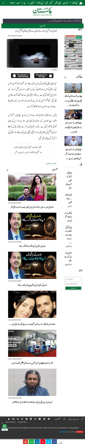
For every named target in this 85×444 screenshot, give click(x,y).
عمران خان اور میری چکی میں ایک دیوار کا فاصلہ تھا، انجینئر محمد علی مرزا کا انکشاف (32, 402)
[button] (3, 3)
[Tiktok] (21, 419)
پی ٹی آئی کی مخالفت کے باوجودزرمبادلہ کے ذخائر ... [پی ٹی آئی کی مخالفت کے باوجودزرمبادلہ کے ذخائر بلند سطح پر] (68, 234)
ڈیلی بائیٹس (57, 2)
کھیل (51, 2)
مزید (7, 169)
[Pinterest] (25, 419)
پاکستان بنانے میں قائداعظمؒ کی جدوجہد (68, 216)
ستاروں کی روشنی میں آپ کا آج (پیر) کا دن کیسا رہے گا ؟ (32, 285)
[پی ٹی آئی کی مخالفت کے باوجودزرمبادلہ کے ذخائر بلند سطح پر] (77, 230)
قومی (46, 2)
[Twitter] (43, 419)
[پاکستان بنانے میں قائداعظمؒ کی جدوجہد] (77, 216)
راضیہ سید (70, 206)
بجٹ (18, 2)
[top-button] (2, 423)
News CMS (70, 432)
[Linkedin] (30, 419)
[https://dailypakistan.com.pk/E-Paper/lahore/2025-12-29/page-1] (73, 52)
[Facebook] (47, 419)
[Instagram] (34, 419)
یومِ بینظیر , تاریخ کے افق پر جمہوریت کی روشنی (69, 180)
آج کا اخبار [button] (74, 2)
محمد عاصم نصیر (69, 246)
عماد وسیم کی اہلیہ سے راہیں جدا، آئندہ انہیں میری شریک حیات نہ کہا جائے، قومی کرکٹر (32, 207)
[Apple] (8, 419)
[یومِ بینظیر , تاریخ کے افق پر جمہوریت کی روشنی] (77, 176)
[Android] (12, 419)
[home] (81, 3)
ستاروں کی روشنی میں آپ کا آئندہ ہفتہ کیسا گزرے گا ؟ (32, 246)
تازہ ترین (65, 2)
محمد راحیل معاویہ (68, 264)
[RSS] (17, 419)
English (12, 3)
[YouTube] (38, 419)
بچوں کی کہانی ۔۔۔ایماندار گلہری (68, 198)
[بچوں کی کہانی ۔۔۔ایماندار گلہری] (77, 198)
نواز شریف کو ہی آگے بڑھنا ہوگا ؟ (68, 257)
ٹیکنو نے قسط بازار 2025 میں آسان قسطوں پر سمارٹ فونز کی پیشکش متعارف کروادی (32, 363)
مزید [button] (23, 2)
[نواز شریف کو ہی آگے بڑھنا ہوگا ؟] (77, 256)
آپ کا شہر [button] (39, 2)
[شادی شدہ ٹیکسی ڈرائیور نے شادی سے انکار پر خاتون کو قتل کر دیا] (54, 441)
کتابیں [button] (31, 2)
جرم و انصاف (50, 163)
